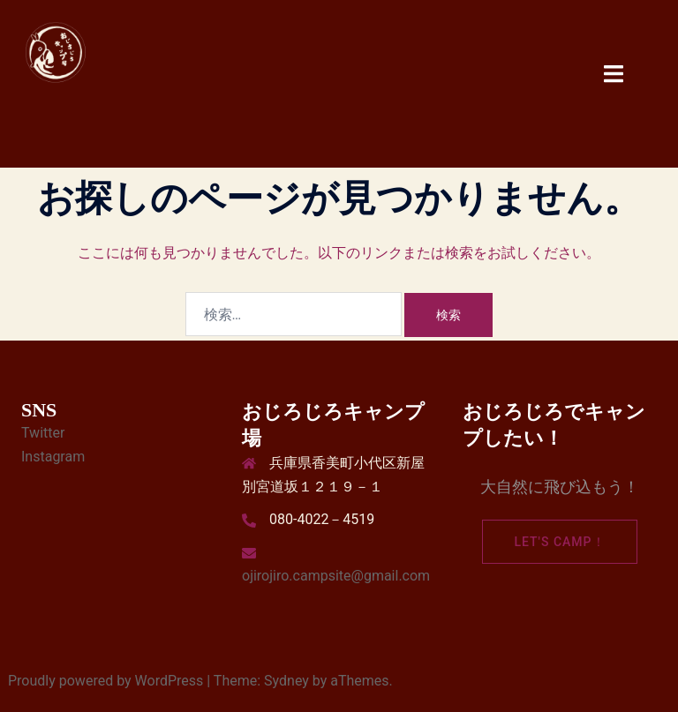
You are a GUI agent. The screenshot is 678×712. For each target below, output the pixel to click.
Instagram (53, 456)
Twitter (42, 432)
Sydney (286, 680)
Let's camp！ (559, 542)
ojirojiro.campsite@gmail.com (336, 575)
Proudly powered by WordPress (105, 680)
